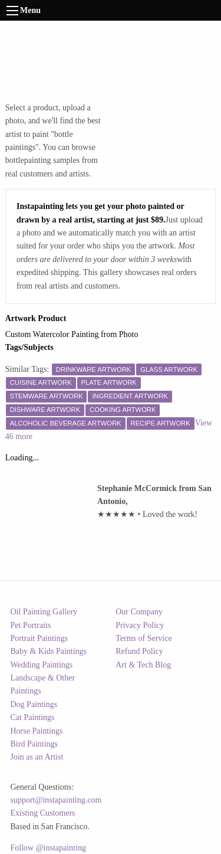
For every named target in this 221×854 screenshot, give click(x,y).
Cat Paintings (33, 717)
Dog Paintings (34, 704)
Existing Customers (43, 813)
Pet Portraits (31, 625)
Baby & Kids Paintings (49, 651)
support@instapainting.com (56, 800)
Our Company (139, 611)
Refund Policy (139, 651)
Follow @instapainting (48, 847)
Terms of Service (143, 638)
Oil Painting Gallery (44, 611)
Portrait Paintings (39, 638)
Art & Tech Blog (143, 664)
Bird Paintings (34, 744)
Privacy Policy (140, 625)
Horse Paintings (37, 731)
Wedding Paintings (42, 664)
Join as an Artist (37, 756)
